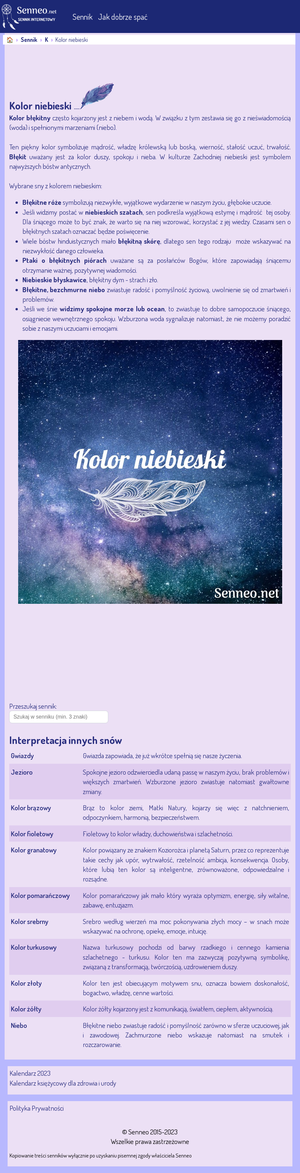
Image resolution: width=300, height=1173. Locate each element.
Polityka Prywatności (37, 1107)
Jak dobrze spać (123, 17)
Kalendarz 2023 (30, 1072)
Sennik (83, 17)
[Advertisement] (57, 64)
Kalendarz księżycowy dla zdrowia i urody (63, 1082)
